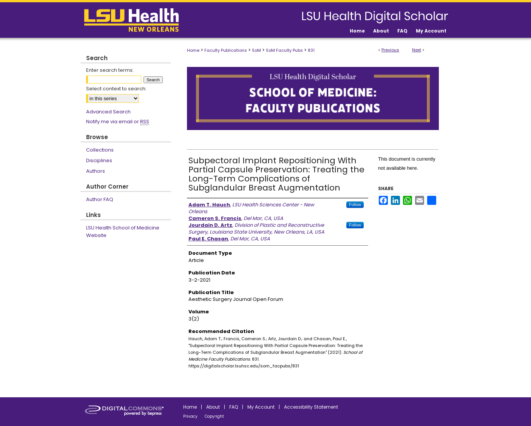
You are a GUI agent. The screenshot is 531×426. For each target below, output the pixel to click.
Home (193, 50)
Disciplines (99, 160)
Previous (390, 50)
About (213, 407)
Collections (100, 149)
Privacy (190, 416)
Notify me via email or (117, 121)
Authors (95, 171)
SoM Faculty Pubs (284, 50)
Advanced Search (108, 111)
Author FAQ (99, 199)
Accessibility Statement (311, 407)
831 (311, 50)
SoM (256, 50)
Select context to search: (116, 88)
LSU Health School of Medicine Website (122, 231)
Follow (355, 204)
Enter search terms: (110, 70)
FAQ (233, 407)
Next (416, 50)
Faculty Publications (225, 50)
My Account (261, 407)
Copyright (214, 416)
